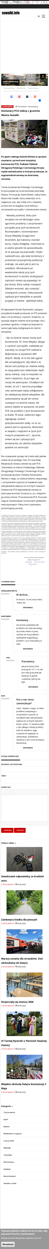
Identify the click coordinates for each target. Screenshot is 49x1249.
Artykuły (7, 1169)
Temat (3, 776)
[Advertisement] (24, 47)
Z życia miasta (33, 88)
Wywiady (7, 1147)
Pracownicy (28, 661)
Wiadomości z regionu (13, 1133)
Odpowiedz (28, 607)
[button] (4, 792)
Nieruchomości (10, 1176)
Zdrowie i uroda (10, 1183)
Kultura (6, 1126)
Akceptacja (7, 1244)
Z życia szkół (9, 1140)
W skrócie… (22, 594)
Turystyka (8, 1155)
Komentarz (6, 787)
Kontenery (22, 620)
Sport (6, 1119)
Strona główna (9, 88)
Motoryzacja (9, 1162)
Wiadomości (21, 88)
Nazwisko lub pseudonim (11, 764)
